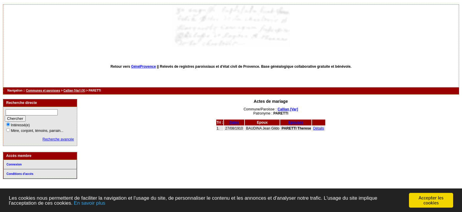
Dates (234, 122)
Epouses (295, 122)
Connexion (14, 164)
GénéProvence (143, 66)
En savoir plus (89, 203)
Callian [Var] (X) (74, 90)
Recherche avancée (58, 139)
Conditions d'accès (19, 173)
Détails (318, 128)
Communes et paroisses (43, 90)
